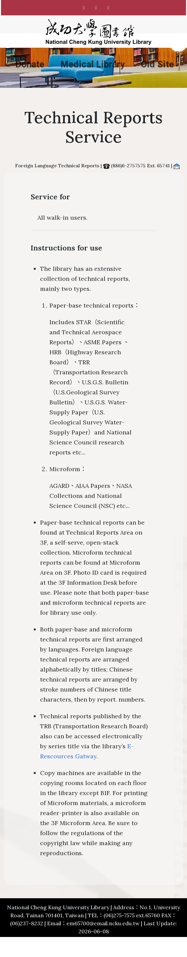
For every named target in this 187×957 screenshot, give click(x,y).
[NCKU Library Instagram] (96, 8)
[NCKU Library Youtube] (108, 8)
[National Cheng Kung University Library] (98, 32)
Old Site (157, 64)
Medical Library (92, 64)
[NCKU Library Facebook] (84, 8)
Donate (29, 64)
